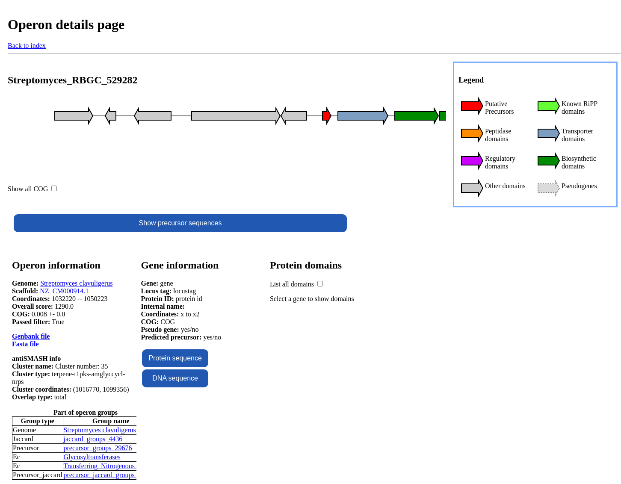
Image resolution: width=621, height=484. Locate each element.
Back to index (27, 45)
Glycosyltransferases (92, 456)
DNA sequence (175, 378)
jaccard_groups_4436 (93, 439)
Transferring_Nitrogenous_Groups (111, 465)
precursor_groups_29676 (98, 448)
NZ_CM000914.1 (64, 291)
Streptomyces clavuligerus (76, 283)
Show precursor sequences (180, 223)
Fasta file (25, 344)
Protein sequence (175, 358)
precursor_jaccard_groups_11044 (109, 474)
